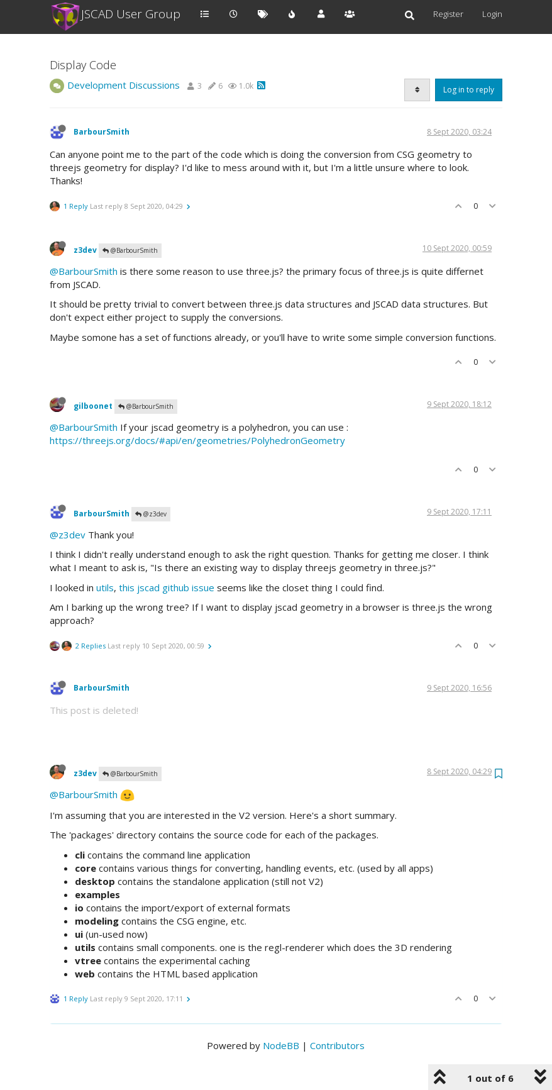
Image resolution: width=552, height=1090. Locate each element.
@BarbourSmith (130, 250)
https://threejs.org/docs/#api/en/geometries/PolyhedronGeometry (197, 440)
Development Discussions (123, 85)
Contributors (337, 1045)
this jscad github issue (166, 587)
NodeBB (281, 1045)
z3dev (85, 249)
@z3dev (151, 513)
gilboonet (93, 406)
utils (105, 587)
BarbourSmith (102, 131)
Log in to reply (468, 89)
